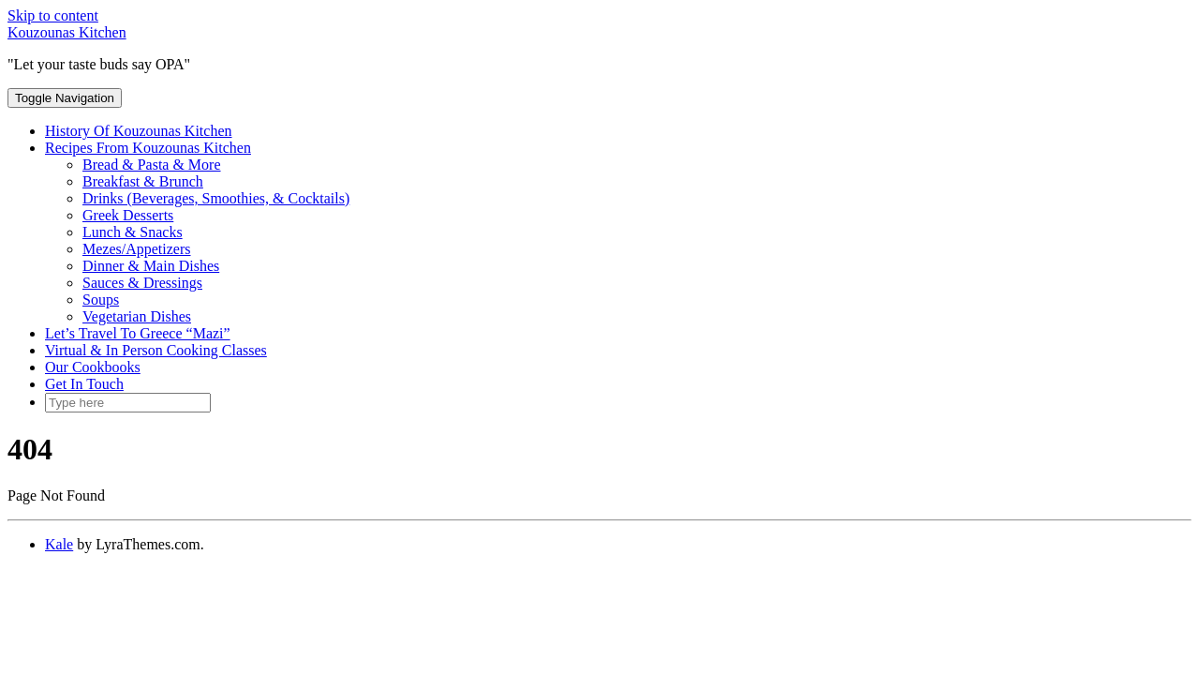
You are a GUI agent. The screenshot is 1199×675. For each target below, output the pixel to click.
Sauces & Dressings (142, 283)
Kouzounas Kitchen (66, 32)
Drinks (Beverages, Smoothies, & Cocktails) (215, 198)
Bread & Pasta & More (151, 164)
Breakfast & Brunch (142, 181)
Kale (59, 544)
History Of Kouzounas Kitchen (138, 131)
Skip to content (52, 15)
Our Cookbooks (93, 367)
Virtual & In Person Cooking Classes (156, 350)
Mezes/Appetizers (136, 249)
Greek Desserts (127, 215)
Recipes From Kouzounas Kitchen (148, 148)
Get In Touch (84, 384)
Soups (100, 300)
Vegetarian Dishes (136, 316)
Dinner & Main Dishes (150, 266)
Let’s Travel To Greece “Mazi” (137, 333)
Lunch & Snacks (132, 232)
